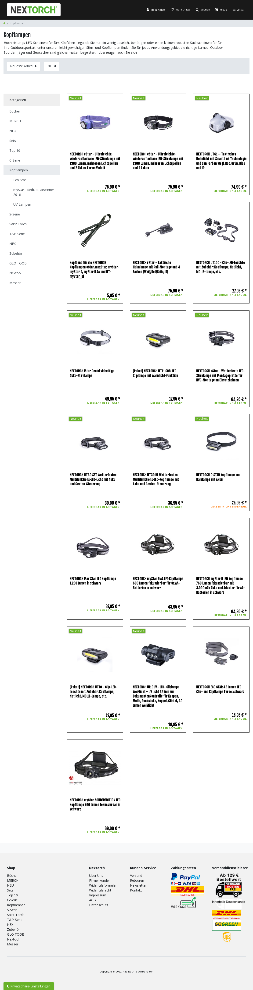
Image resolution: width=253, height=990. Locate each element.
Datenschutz (98, 905)
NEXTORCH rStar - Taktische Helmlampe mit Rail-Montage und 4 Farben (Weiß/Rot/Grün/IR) (156, 267)
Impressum (97, 895)
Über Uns (96, 875)
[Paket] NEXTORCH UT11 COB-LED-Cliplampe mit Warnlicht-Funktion (155, 373)
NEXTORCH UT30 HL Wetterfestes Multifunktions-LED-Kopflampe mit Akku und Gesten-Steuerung (156, 479)
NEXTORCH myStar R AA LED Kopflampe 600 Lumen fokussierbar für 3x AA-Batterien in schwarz (158, 583)
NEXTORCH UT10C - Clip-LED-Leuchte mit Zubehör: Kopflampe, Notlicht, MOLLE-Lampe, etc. (220, 267)
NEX (10, 924)
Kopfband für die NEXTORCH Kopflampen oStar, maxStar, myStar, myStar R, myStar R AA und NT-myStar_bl (94, 269)
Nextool (13, 939)
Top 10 (12, 895)
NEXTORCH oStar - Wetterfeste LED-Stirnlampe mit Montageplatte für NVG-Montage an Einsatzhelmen (220, 375)
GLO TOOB (15, 934)
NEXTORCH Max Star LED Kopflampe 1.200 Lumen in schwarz (93, 581)
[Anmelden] (156, 10)
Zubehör (13, 929)
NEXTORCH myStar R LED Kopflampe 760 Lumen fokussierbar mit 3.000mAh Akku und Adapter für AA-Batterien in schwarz (220, 586)
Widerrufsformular (103, 885)
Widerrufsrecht (100, 890)
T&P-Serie (14, 919)
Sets (10, 890)
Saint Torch (15, 914)
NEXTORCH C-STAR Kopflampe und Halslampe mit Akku (218, 477)
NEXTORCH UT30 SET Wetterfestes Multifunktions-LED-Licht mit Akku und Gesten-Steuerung (93, 479)
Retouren (137, 880)
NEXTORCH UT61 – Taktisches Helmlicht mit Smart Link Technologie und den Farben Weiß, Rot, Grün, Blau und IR (221, 161)
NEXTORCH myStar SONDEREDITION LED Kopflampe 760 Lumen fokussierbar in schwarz (95, 804)
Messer (12, 944)
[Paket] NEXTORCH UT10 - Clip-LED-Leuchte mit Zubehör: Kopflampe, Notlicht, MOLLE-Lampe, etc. (93, 691)
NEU (10, 885)
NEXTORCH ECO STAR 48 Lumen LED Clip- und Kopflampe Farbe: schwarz (220, 689)
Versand (136, 875)
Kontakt (136, 890)
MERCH (12, 880)
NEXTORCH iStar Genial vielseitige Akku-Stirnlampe (92, 373)
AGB (92, 900)
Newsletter (138, 885)
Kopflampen (16, 905)
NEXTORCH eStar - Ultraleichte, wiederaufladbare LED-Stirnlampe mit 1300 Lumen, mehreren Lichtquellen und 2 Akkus (158, 161)
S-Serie (12, 910)
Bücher (12, 875)
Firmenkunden (100, 880)
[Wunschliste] (180, 10)
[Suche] (202, 10)
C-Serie (12, 900)
